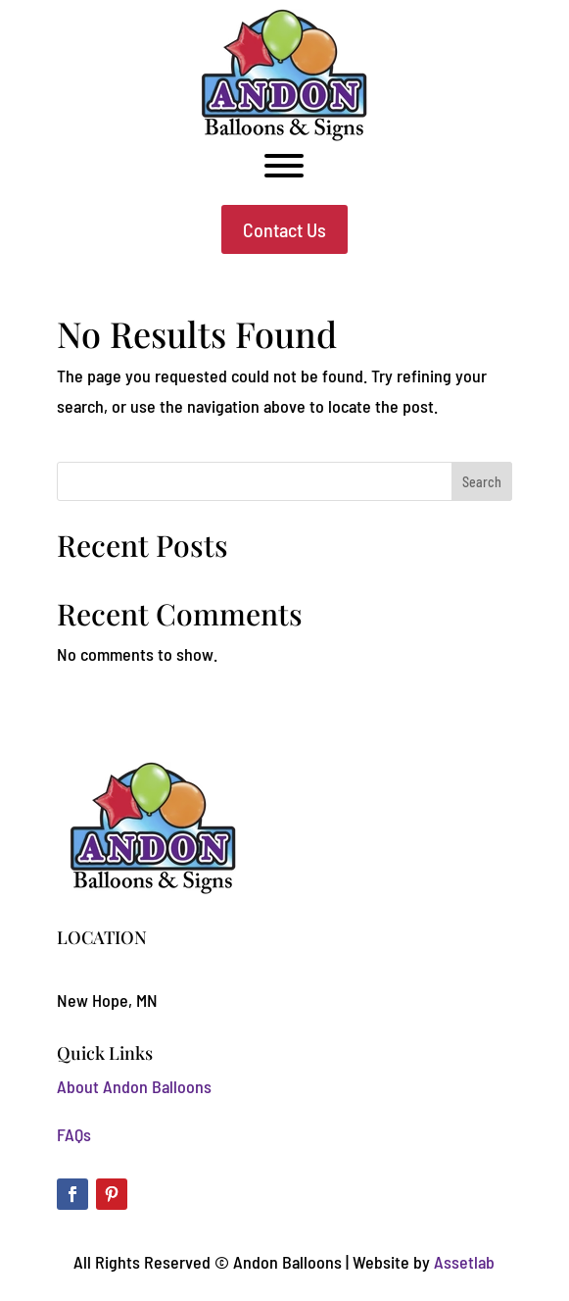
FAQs (74, 1134)
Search (481, 482)
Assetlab (464, 1262)
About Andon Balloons (134, 1086)
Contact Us (284, 229)
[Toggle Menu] (284, 165)
